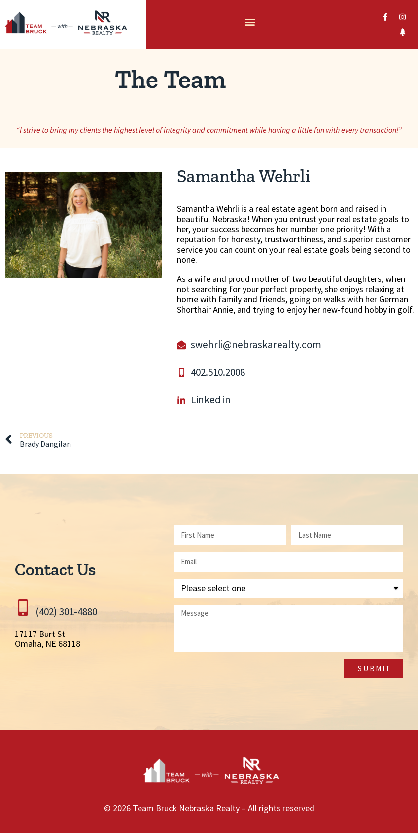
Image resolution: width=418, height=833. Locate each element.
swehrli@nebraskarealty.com (256, 344)
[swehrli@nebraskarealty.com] (181, 344)
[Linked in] (181, 400)
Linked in (211, 399)
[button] (250, 22)
